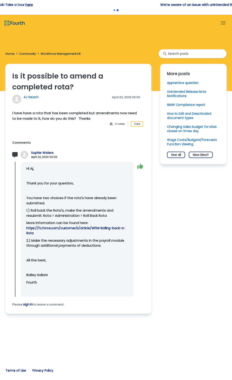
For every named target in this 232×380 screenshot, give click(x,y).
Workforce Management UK (61, 54)
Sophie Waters (42, 153)
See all (176, 155)
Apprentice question (182, 83)
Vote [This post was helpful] (137, 124)
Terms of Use (15, 370)
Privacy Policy (42, 370)
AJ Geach (31, 97)
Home (9, 54)
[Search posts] (193, 53)
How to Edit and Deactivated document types (189, 115)
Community (27, 54)
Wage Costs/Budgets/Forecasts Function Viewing (192, 142)
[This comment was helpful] (140, 166)
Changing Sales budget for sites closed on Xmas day (191, 128)
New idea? (201, 155)
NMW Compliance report (186, 105)
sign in (28, 304)
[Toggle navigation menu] (223, 23)
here (124, 4)
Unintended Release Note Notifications (186, 93)
